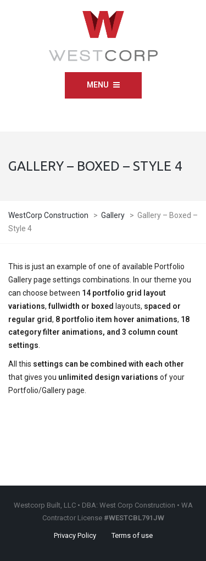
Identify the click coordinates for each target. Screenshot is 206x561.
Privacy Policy (75, 535)
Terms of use (132, 535)
